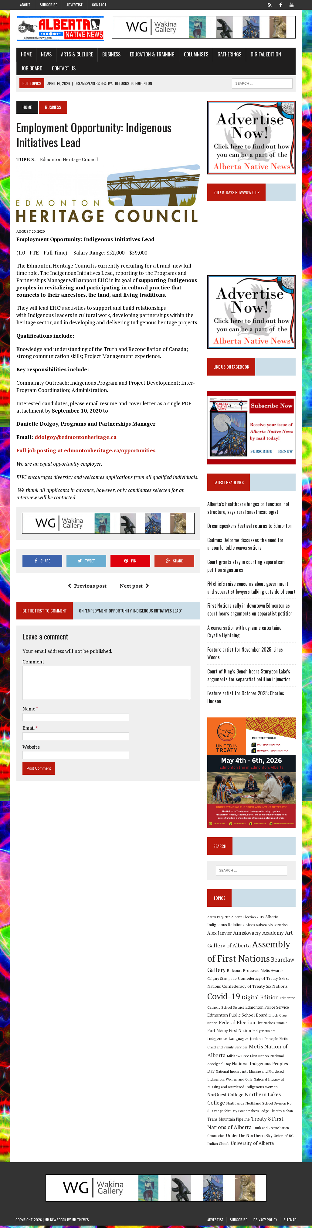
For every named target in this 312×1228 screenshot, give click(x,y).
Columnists (195, 54)
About (25, 4)
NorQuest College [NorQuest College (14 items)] (226, 1097)
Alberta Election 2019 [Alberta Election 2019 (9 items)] (248, 919)
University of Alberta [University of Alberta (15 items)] (252, 1145)
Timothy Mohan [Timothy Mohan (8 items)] (276, 1113)
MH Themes (80, 1221)
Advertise (74, 4)
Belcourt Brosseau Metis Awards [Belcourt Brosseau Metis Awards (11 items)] (255, 972)
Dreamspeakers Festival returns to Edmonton (250, 527)
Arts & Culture (76, 54)
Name (28, 709)
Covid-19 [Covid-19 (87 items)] (224, 998)
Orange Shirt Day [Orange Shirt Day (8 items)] (220, 1113)
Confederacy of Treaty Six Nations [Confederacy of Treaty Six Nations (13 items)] (255, 988)
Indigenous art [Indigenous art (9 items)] (264, 1033)
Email (28, 728)
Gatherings (228, 54)
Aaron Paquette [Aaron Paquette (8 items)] (219, 919)
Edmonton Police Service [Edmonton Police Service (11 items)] (267, 1009)
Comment (32, 662)
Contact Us (63, 68)
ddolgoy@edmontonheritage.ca (75, 437)
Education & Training (151, 54)
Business (110, 54)
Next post (134, 586)
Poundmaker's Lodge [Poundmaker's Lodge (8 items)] (249, 1113)
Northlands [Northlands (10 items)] (235, 1105)
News (45, 54)
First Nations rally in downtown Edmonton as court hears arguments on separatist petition (250, 611)
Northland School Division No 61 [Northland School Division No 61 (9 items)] (271, 1105)
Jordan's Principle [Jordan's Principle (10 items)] (264, 1040)
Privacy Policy (265, 1221)
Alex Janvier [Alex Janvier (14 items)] (220, 935)
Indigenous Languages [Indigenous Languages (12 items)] (228, 1040)
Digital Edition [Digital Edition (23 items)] (260, 999)
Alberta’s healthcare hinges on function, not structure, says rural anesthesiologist (249, 509)
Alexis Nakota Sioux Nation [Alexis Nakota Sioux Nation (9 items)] (267, 927)
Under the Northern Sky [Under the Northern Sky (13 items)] (249, 1137)
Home (25, 54)
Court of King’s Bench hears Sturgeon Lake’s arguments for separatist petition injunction (249, 676)
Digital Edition (265, 54)
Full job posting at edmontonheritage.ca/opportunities (85, 450)
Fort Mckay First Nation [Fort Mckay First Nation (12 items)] (229, 1032)
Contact (99, 4)
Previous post (86, 586)
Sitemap (290, 1221)
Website (30, 747)
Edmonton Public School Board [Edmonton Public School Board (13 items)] (238, 1017)
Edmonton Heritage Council (68, 160)
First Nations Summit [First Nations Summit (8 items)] (272, 1025)
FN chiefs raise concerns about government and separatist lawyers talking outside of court (252, 589)
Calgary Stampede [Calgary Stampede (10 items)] (222, 980)
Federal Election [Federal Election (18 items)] (237, 1024)
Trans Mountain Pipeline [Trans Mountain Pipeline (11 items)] (229, 1121)
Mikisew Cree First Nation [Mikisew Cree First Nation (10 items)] (248, 1057)
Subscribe (48, 4)
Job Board (31, 68)
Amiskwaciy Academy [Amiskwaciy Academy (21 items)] (258, 935)
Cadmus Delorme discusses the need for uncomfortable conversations (246, 545)
